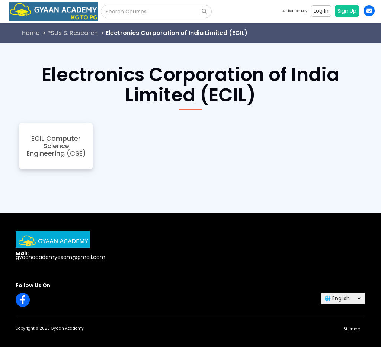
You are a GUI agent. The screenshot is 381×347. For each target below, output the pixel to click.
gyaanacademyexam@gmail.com (60, 257)
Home (30, 33)
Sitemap (351, 329)
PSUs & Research (72, 33)
